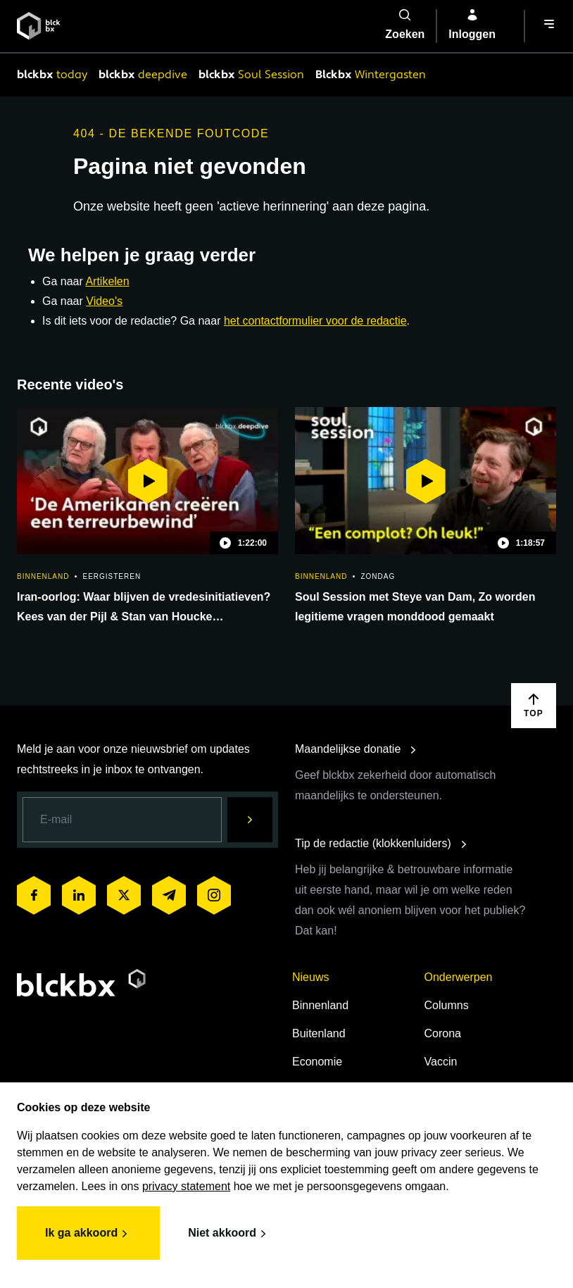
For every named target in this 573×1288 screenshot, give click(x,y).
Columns (446, 1005)
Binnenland (320, 1005)
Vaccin (441, 1062)
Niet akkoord (229, 1234)
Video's (104, 301)
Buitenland (319, 1033)
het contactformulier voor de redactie (315, 321)
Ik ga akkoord (88, 1234)
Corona (442, 1033)
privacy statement (186, 1186)
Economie (317, 1062)
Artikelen (107, 281)
